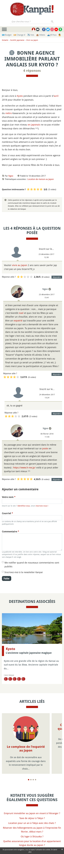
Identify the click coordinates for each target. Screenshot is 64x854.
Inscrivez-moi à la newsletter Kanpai (24, 572)
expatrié (18, 320)
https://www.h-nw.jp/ (24, 467)
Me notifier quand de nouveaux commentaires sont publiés (32, 564)
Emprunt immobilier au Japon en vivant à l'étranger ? (32, 813)
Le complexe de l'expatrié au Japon (26, 748)
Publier (7, 578)
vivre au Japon (19, 265)
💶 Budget (6, 34)
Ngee (10, 175)
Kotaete (5, 40)
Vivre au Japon (32, 40)
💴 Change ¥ (19, 34)
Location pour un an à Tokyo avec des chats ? (32, 823)
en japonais (34, 124)
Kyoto (20, 95)
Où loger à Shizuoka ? (32, 836)
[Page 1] (28, 779)
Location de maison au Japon (40, 179)
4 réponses (32, 71)
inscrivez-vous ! (42, 506)
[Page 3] (33, 779)
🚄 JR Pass (52, 34)
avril (56, 95)
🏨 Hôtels (40, 34)
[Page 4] (35, 779)
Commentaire (10, 531)
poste (45, 448)
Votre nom (8, 497)
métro (8, 113)
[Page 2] (31, 779)
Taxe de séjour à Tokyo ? (32, 818)
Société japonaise (17, 40)
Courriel (7, 513)
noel (21, 312)
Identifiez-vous (24, 506)
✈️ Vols (30, 34)
